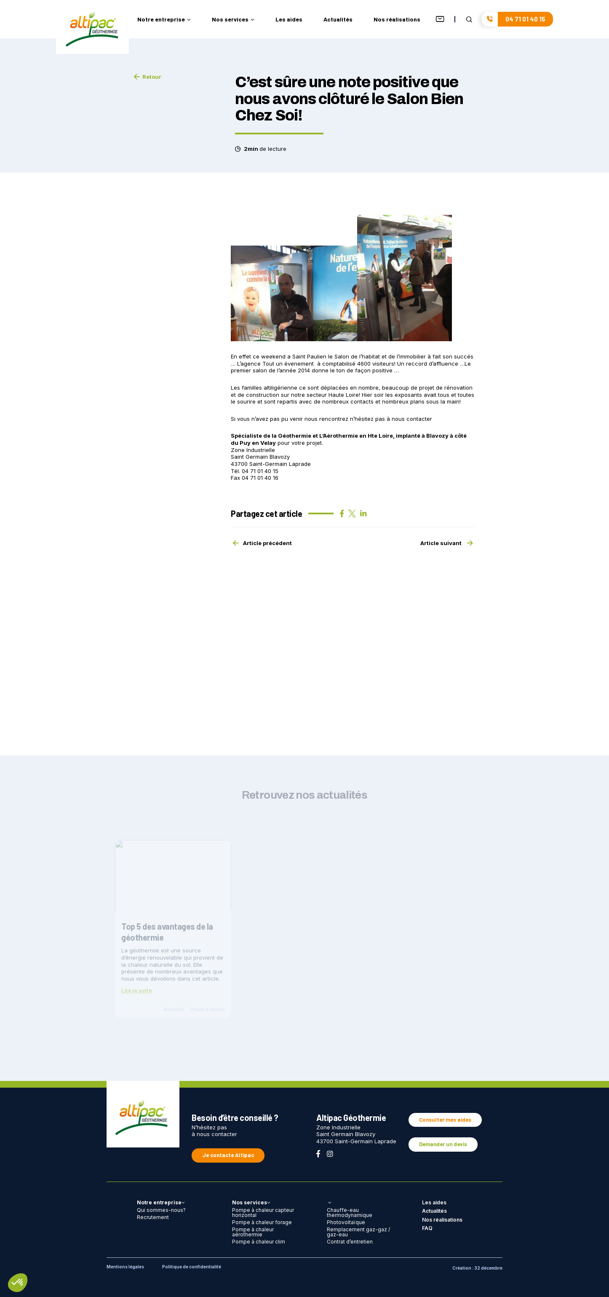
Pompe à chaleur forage (262, 1222)
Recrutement (153, 1217)
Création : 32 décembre (477, 1267)
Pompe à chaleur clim (258, 1241)
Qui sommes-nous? (161, 1210)
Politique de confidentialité (191, 1266)
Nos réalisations (397, 19)
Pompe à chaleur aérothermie (253, 1232)
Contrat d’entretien (350, 1241)
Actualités (338, 19)
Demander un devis (443, 1144)
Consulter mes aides (445, 1119)
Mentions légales (125, 1266)
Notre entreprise (164, 19)
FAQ (427, 1228)
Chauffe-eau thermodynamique (349, 1212)
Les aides (288, 19)
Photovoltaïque (346, 1222)
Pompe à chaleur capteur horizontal (263, 1212)
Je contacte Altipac (228, 1155)
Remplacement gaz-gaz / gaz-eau (358, 1232)
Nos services (233, 19)
